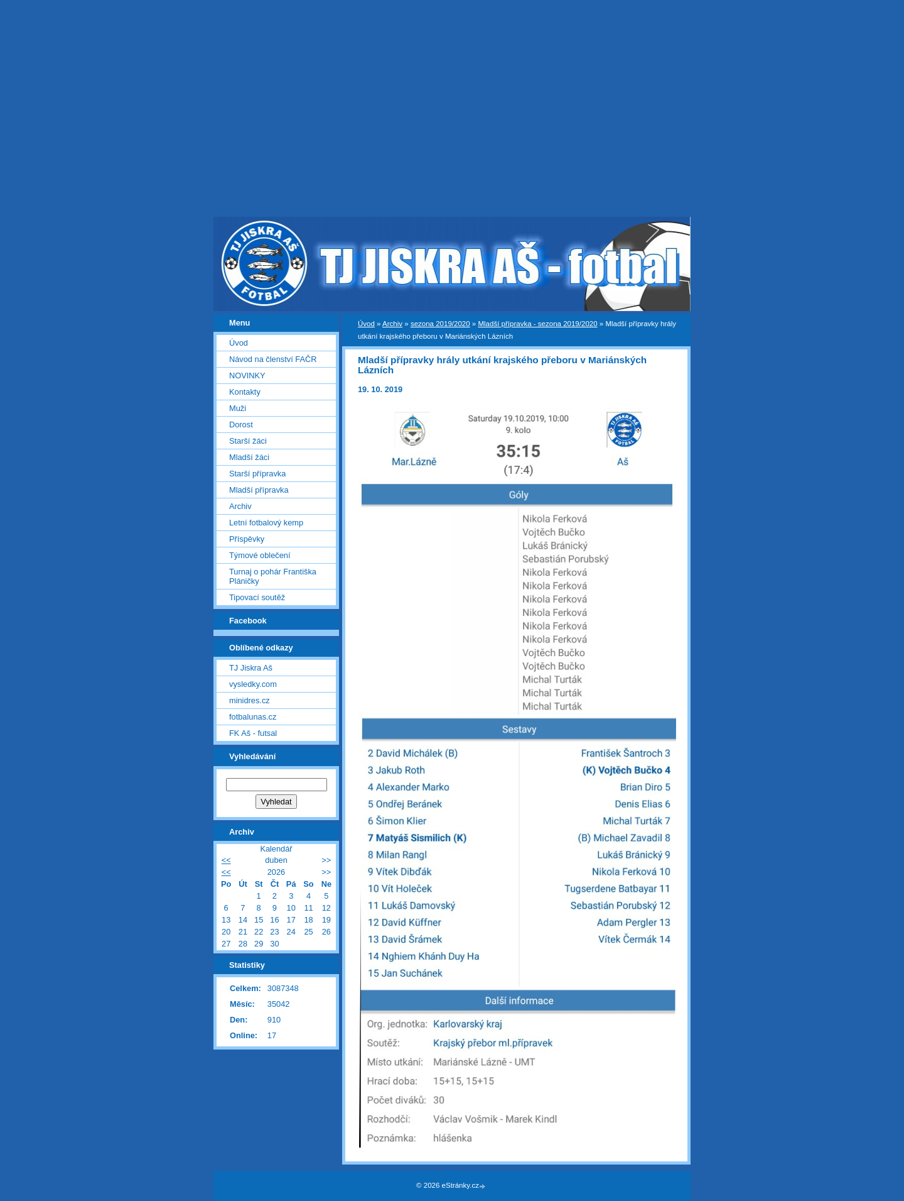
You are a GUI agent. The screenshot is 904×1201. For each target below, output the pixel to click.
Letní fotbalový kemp (266, 522)
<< (226, 860)
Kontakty (245, 392)
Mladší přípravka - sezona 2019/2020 (537, 323)
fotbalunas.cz (252, 716)
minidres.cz (249, 700)
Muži (237, 408)
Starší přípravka (257, 473)
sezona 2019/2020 (440, 323)
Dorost (241, 424)
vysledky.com (253, 684)
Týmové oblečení (259, 555)
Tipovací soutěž (257, 597)
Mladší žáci (249, 457)
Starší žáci (248, 441)
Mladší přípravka (259, 490)
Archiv (392, 323)
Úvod (366, 323)
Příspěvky (246, 539)
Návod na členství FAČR (272, 359)
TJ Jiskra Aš (250, 667)
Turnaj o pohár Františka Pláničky (272, 576)
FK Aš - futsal (253, 733)
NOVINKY (247, 375)
